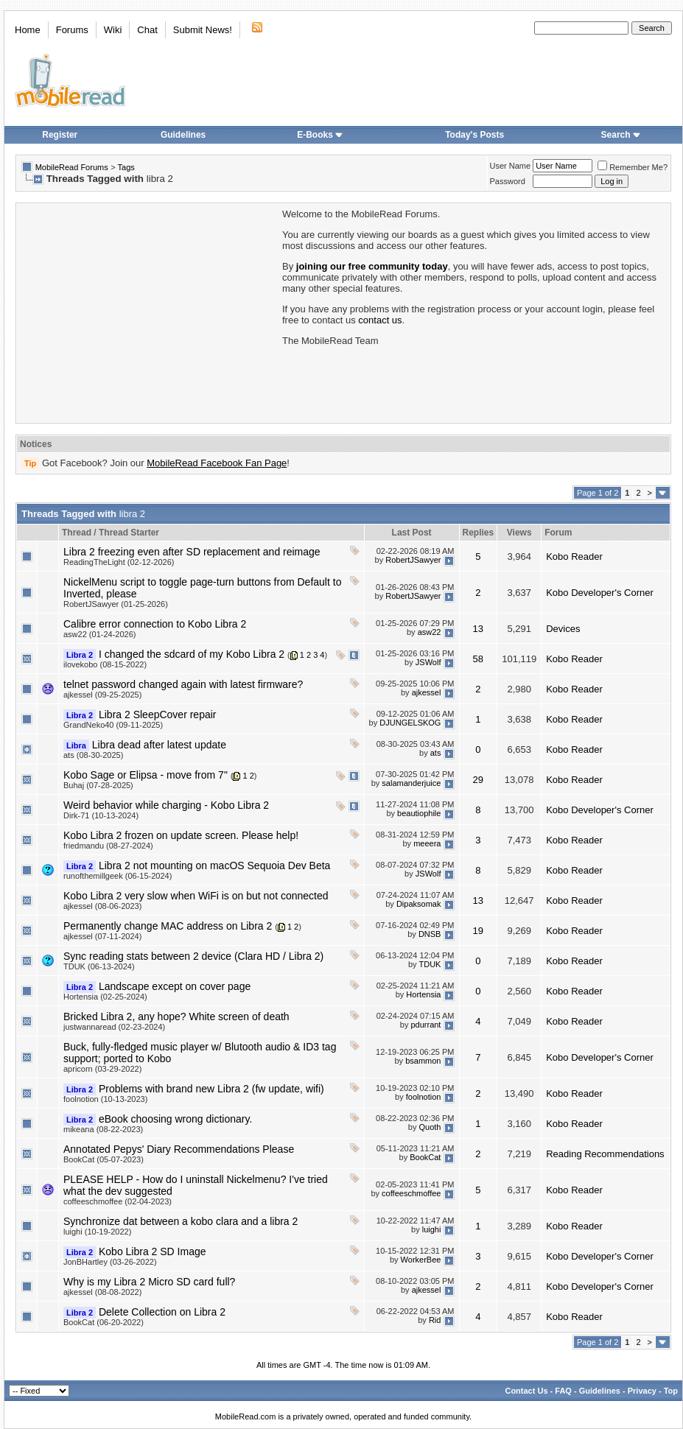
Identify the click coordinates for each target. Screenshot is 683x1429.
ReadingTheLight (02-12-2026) (118, 562)
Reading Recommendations (605, 1153)
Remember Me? (633, 167)
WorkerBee (421, 1259)
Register (59, 135)
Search (621, 135)
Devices (563, 628)
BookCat (425, 1157)
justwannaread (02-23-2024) (114, 1026)
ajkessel (426, 692)
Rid (435, 1320)
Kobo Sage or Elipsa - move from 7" (145, 775)
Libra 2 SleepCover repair (158, 714)
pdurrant (425, 1024)
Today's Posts (474, 135)
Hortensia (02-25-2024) (105, 996)
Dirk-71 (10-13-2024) (101, 815)
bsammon (423, 1060)
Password (507, 181)
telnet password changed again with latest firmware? (183, 684)
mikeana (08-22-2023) (103, 1129)
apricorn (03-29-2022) (102, 1068)
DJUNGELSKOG (410, 722)
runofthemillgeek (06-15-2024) (117, 875)
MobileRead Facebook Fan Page (217, 462)
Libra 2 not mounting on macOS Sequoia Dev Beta (214, 865)
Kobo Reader (574, 556)
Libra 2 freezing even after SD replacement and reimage (192, 552)
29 (478, 779)
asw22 (429, 632)
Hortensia (423, 994)
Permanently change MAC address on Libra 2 (167, 926)
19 (478, 930)
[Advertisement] (148, 311)
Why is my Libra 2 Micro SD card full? (149, 1282)
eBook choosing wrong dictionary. (175, 1119)
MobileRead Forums (71, 167)
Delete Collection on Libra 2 (162, 1312)
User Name (510, 165)
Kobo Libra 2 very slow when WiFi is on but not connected (196, 896)
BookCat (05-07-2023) (103, 1159)
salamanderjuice (411, 783)
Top (671, 1390)
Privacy (642, 1390)
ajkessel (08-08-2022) (102, 1292)
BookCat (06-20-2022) (103, 1322)
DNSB (429, 934)
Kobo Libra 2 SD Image (152, 1251)
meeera (427, 843)
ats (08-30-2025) (93, 755)
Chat (147, 29)
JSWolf (428, 662)
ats (435, 752)
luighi (431, 1229)
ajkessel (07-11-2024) (102, 936)
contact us (380, 320)
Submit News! (202, 29)
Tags (126, 167)
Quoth (429, 1127)
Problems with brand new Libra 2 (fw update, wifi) (211, 1089)
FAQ (563, 1390)
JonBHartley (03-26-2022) (110, 1261)
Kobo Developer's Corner (600, 592)
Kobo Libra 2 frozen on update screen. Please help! (180, 835)
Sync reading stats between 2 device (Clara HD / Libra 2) (193, 956)
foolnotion (423, 1096)
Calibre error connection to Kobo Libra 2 (154, 624)
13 (478, 628)
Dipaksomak (418, 903)
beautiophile (419, 813)
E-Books (320, 135)
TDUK (429, 964)
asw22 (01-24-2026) (99, 634)
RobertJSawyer (413, 559)
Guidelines (183, 135)
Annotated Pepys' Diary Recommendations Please (178, 1149)
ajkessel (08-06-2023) (102, 906)
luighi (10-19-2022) (97, 1231)
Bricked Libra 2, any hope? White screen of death (176, 1016)
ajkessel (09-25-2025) (102, 694)
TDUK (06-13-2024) (99, 966)
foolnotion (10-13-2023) (105, 1099)
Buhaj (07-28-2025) (98, 785)
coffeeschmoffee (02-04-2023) (117, 1201)
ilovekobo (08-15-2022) (105, 664)
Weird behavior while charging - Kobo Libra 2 (166, 805)
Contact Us (526, 1390)
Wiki (113, 29)
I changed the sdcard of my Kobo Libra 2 (191, 654)
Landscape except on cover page (175, 986)
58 (478, 658)
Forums (72, 29)
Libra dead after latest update (159, 745)
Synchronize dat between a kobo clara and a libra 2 (180, 1221)
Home (28, 29)
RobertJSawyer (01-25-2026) (115, 604)
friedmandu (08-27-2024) (108, 845)
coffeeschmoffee (411, 1193)
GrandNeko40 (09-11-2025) (113, 724)
